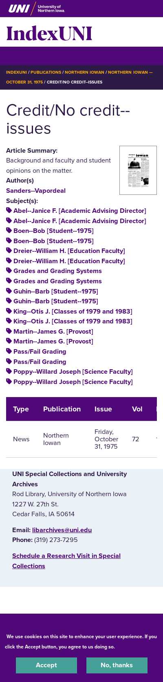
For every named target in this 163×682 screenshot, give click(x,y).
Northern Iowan (84, 72)
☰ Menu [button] (20, 55)
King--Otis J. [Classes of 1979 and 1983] (72, 311)
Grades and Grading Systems (57, 271)
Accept (46, 665)
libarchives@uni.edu (62, 530)
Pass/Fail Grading (39, 352)
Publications (46, 72)
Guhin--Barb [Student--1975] (55, 291)
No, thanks (117, 665)
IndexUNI (49, 32)
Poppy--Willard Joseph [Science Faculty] (73, 372)
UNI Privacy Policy (137, 647)
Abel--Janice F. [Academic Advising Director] (79, 211)
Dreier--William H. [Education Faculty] (69, 251)
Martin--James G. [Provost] (53, 331)
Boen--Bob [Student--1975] (53, 231)
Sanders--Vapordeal (36, 191)
